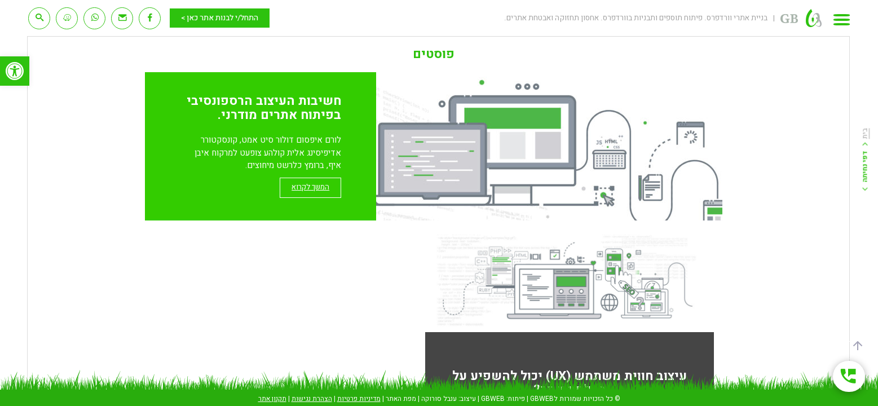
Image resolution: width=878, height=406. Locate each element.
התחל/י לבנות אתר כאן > (219, 18)
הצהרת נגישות (312, 399)
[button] (14, 71)
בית (865, 134)
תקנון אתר (272, 399)
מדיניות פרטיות (359, 399)
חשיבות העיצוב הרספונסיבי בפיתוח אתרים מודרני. (264, 107)
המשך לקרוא (310, 187)
